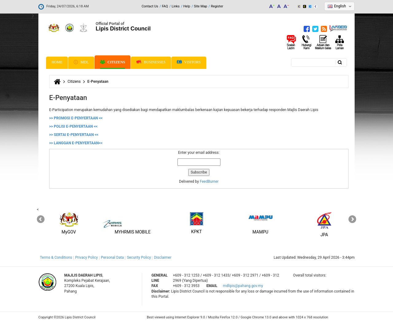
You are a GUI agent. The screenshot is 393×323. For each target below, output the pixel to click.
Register (217, 6)
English (340, 6)
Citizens (112, 62)
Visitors (189, 62)
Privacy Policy (86, 257)
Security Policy (139, 257)
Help (186, 6)
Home (57, 62)
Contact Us (150, 6)
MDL (81, 62)
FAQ (165, 6)
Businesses (150, 62)
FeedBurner (209, 181)
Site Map (200, 6)
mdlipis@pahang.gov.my (243, 286)
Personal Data (112, 257)
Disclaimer (162, 257)
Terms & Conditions (56, 257)
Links (176, 6)
